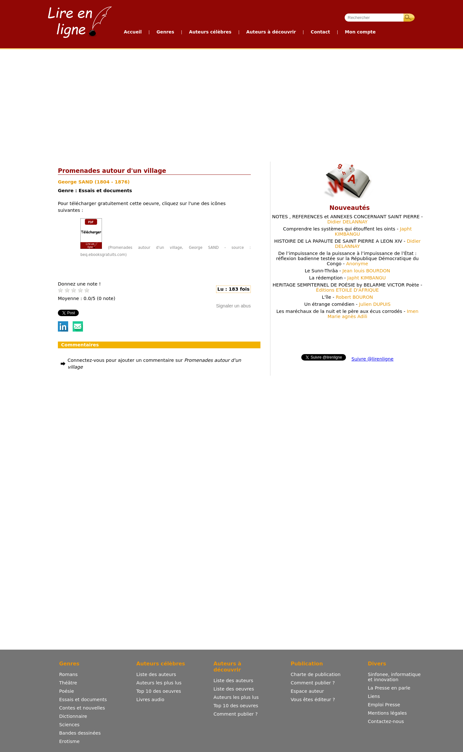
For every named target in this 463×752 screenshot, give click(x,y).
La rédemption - (347, 277)
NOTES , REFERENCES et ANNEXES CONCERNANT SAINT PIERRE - (347, 219)
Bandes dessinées (80, 733)
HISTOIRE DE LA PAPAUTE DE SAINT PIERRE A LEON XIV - (347, 244)
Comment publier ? (235, 714)
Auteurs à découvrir (271, 31)
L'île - (347, 297)
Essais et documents (83, 699)
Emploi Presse (384, 704)
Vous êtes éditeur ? (313, 699)
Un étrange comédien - (347, 304)
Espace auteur (307, 691)
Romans (68, 674)
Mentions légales (387, 713)
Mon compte (360, 31)
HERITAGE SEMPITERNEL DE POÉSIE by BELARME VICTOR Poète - (347, 287)
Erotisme (69, 741)
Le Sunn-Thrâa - (347, 270)
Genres (165, 31)
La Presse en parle (389, 688)
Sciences (69, 724)
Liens (374, 696)
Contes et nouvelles (82, 707)
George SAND (76, 181)
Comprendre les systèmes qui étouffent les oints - (347, 231)
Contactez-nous (386, 721)
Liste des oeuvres (233, 688)
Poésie (66, 691)
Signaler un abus (233, 305)
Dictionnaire (73, 716)
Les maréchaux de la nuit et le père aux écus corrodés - (348, 314)
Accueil (133, 31)
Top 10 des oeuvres (158, 691)
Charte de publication (315, 674)
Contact (320, 31)
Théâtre (68, 682)
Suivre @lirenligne (372, 359)
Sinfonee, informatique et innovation (394, 677)
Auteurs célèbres (210, 31)
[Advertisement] (204, 104)
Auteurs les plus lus (158, 682)
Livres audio (150, 699)
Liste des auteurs (156, 674)
